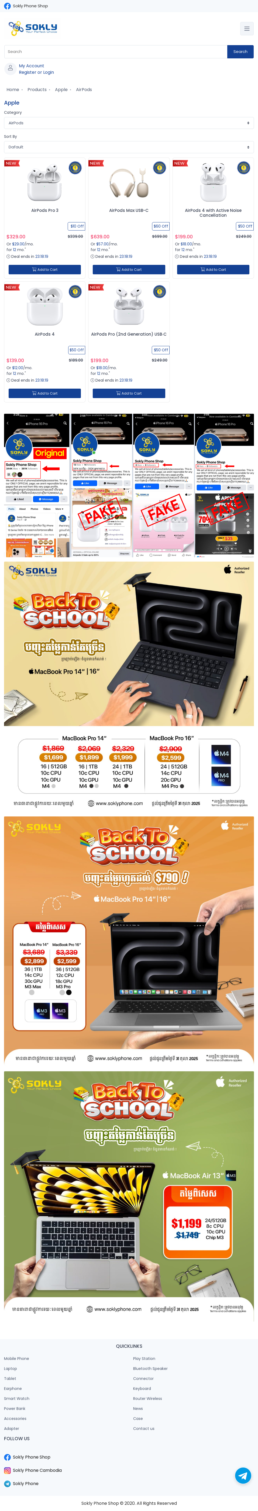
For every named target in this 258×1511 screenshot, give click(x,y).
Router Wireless (147, 1398)
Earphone (13, 1388)
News (138, 1408)
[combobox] (116, 51)
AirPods (83, 89)
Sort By (10, 136)
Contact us (143, 1428)
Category (13, 112)
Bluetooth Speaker (150, 1368)
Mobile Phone (16, 1358)
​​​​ (129, 1450)
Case (138, 1418)
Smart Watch (16, 1398)
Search (240, 51)
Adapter (11, 1428)
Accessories (15, 1418)
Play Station (144, 1358)
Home (12, 89)
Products (36, 89)
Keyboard (142, 1388)
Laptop (10, 1368)
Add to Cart (44, 269)
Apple (61, 89)
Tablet (10, 1378)
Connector (143, 1378)
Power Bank (14, 1408)
